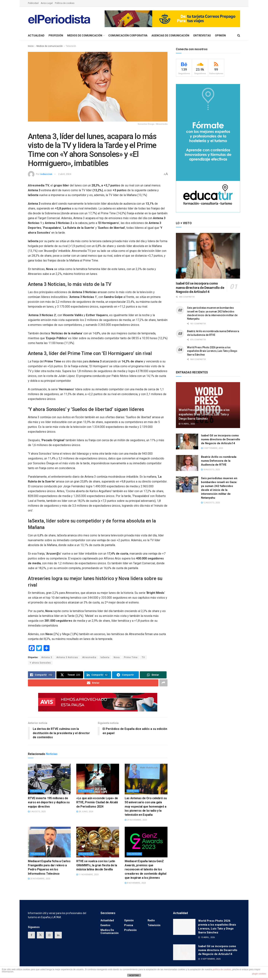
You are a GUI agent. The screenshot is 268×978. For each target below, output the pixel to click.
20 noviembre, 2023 (39, 879)
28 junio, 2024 (84, 812)
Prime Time (131, 657)
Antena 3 (46, 657)
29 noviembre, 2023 (136, 820)
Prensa (128, 925)
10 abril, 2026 (187, 424)
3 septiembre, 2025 (212, 448)
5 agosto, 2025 (37, 812)
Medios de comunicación (84, 35)
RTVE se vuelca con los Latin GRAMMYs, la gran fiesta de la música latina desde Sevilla (96, 865)
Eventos (133, 791)
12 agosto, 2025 (210, 502)
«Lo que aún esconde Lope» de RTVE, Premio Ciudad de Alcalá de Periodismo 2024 (97, 802)
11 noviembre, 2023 (87, 874)
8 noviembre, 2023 (135, 883)
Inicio (31, 46)
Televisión (71, 46)
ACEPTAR (134, 975)
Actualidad (36, 35)
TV (143, 657)
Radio (151, 920)
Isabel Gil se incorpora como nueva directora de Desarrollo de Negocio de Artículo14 (200, 287)
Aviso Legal (47, 3)
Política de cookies (64, 3)
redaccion (46, 174)
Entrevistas (202, 35)
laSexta (104, 657)
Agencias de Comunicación (170, 35)
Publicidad (33, 3)
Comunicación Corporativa (127, 35)
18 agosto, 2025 (210, 469)
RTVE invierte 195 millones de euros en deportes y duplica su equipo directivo (48, 802)
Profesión (56, 35)
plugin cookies (259, 973)
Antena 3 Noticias (67, 657)
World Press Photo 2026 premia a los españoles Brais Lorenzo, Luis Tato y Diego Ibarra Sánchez (212, 351)
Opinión (220, 35)
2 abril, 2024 (64, 174)
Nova (117, 657)
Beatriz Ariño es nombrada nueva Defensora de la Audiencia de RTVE (218, 460)
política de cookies (222, 969)
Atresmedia (89, 657)
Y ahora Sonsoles (40, 662)
